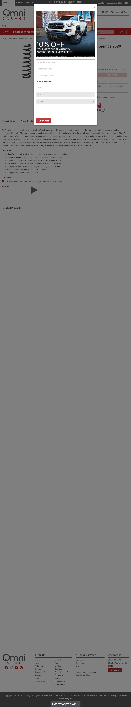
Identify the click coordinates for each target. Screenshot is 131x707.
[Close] (65, 6)
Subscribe (43, 120)
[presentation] (55, 111)
